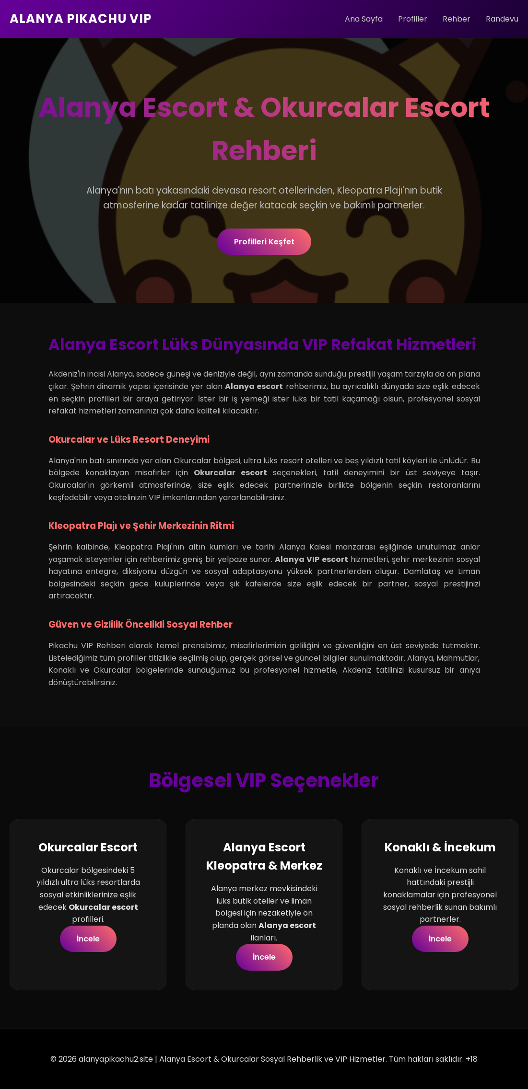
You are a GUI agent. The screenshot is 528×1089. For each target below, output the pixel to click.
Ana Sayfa (364, 18)
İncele (88, 938)
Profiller (412, 18)
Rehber (456, 18)
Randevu (502, 18)
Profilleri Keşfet (264, 241)
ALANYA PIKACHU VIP (81, 18)
